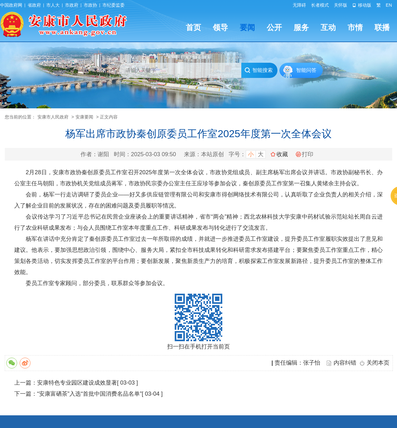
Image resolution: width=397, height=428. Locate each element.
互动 (328, 27)
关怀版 (340, 5)
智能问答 (306, 70)
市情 (355, 27)
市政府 (71, 5)
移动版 (361, 5)
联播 (382, 27)
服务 (301, 27)
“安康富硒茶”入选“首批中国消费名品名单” (89, 394)
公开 (274, 27)
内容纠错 (345, 363)
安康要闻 (84, 116)
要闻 (247, 27)
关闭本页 (378, 363)
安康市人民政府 (52, 116)
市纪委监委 (113, 5)
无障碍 (299, 5)
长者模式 (320, 5)
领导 (220, 27)
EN (389, 5)
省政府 (34, 5)
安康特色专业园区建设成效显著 (77, 383)
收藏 (282, 154)
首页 (193, 27)
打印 (304, 154)
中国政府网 (11, 5)
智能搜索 (258, 70)
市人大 (53, 5)
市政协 (90, 5)
